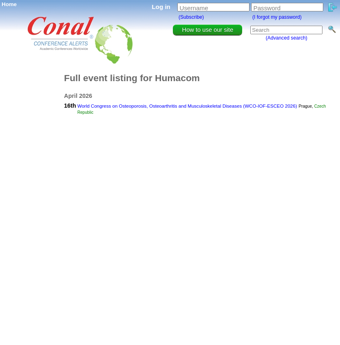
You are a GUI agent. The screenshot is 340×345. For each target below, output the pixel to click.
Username (194, 8)
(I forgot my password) (277, 17)
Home (9, 4)
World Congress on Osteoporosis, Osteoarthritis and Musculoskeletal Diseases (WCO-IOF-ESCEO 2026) (187, 106)
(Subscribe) (191, 17)
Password (267, 8)
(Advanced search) (286, 38)
